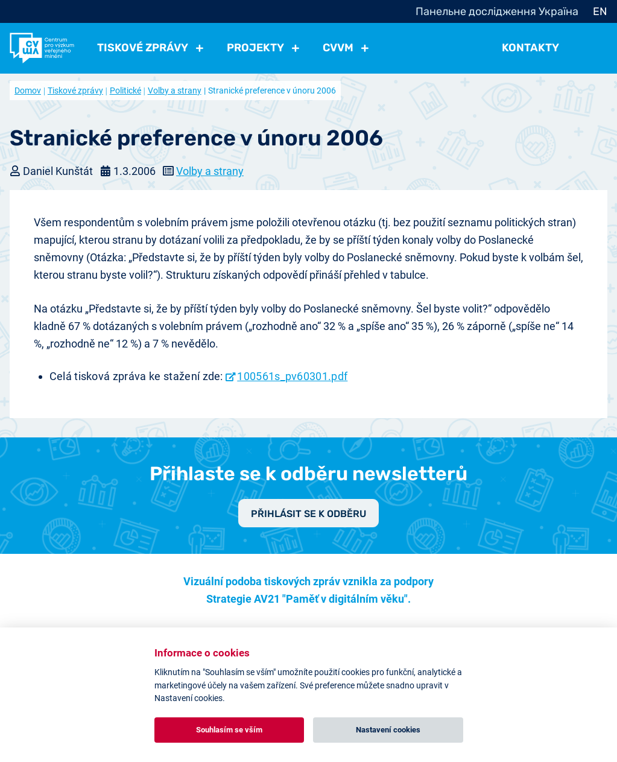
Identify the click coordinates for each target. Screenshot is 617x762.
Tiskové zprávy (75, 90)
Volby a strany (174, 90)
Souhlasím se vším (229, 729)
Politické (125, 90)
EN (600, 11)
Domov (27, 90)
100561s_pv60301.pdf (292, 376)
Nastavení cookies (388, 729)
